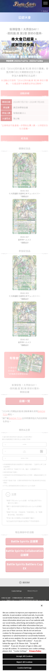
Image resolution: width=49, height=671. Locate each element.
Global (45, 11)
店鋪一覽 (24, 404)
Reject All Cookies (24, 662)
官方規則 (24, 447)
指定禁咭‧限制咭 (24, 465)
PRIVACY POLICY (32, 599)
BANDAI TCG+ (15, 420)
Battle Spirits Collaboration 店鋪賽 (24, 560)
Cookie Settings (16, 599)
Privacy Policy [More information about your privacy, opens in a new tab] (35, 651)
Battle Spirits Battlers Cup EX (24, 574)
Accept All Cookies (24, 656)
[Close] (42, 605)
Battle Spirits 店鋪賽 (24, 549)
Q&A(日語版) (24, 456)
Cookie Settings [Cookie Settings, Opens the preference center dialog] (24, 668)
